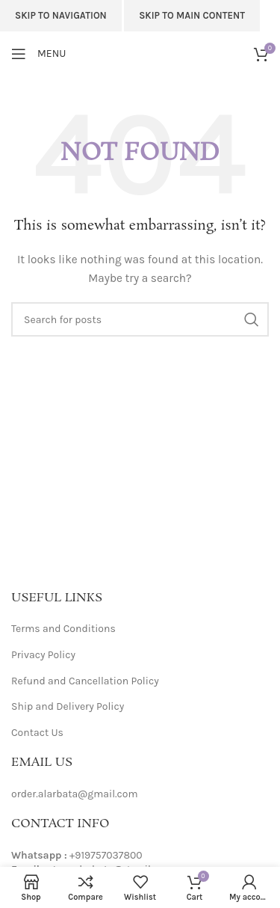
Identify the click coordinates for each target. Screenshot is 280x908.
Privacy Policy (43, 654)
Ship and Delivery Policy (67, 706)
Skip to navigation (61, 15)
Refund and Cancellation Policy (85, 681)
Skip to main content (192, 15)
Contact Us (37, 732)
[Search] (140, 319)
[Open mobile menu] (38, 54)
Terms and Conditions (63, 628)
